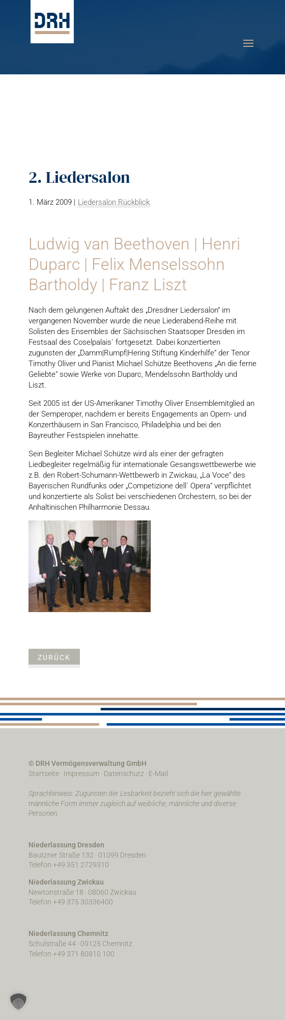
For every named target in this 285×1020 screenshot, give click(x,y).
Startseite (43, 773)
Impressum (81, 773)
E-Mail (158, 773)
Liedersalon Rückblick (114, 202)
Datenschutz (124, 773)
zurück (54, 657)
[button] (18, 1001)
